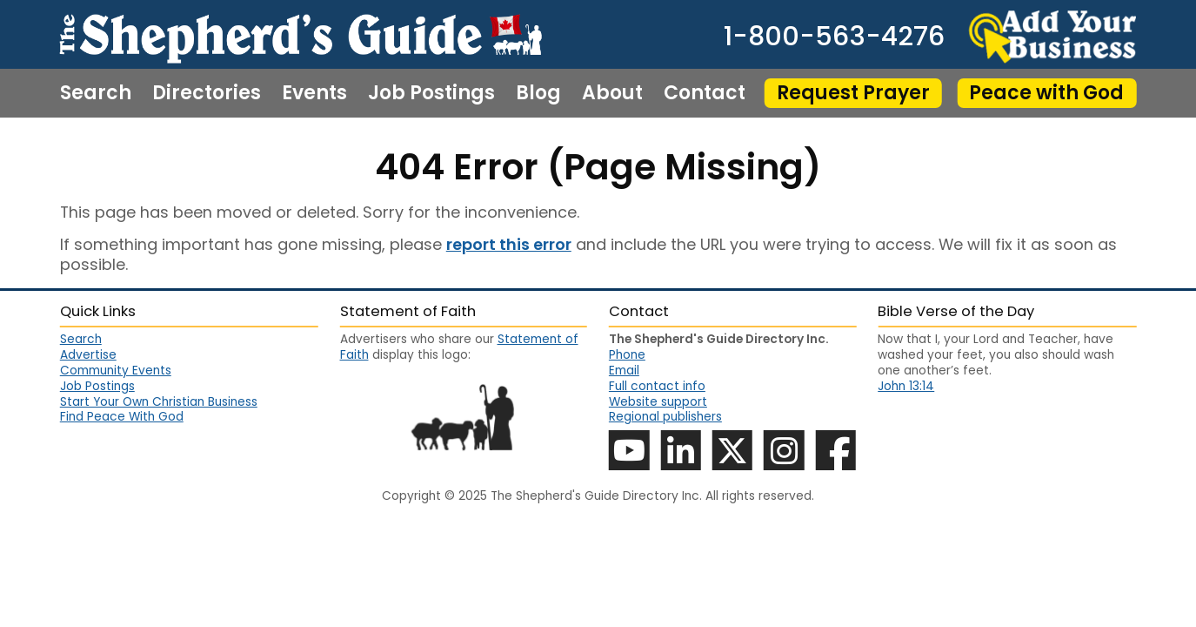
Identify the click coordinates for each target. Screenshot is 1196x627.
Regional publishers (665, 416)
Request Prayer (853, 92)
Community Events (115, 371)
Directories (206, 93)
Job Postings (431, 93)
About (612, 93)
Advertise (88, 355)
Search (95, 93)
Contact (704, 93)
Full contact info (657, 386)
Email (624, 370)
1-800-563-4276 (834, 37)
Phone (627, 355)
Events (314, 93)
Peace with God (1046, 92)
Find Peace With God (122, 417)
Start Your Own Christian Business (158, 402)
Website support (658, 402)
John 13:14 (906, 386)
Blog (538, 93)
